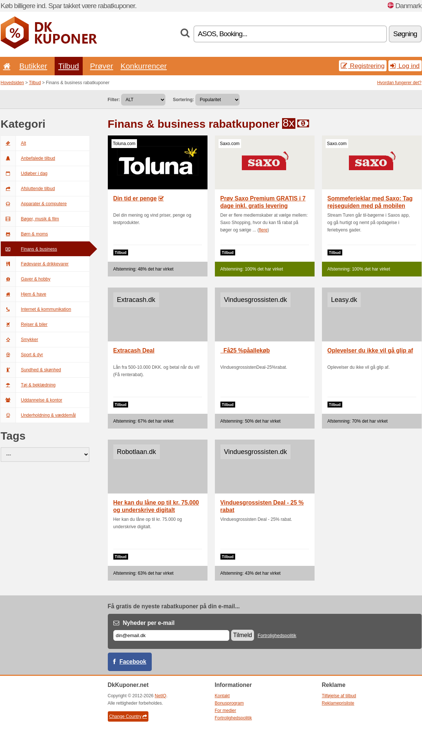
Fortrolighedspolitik (277, 635)
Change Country (128, 716)
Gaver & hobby (26, 279)
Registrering (363, 65)
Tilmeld (242, 635)
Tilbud (68, 66)
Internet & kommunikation (36, 309)
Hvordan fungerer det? (399, 82)
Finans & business (29, 249)
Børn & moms (24, 234)
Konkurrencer (143, 66)
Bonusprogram (229, 703)
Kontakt (222, 695)
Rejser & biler (24, 324)
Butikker (33, 66)
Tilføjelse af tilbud (339, 695)
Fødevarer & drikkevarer (35, 264)
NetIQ (160, 695)
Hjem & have (24, 294)
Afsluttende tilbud (28, 188)
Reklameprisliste (338, 703)
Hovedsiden (12, 82)
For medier (225, 710)
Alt (13, 143)
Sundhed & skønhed (31, 369)
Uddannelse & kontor (31, 400)
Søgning (405, 34)
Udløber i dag (24, 173)
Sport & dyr (22, 354)
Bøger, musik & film (30, 219)
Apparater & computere (34, 203)
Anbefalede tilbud (28, 158)
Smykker (19, 339)
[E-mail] (171, 635)
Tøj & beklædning (28, 385)
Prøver (101, 66)
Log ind (405, 65)
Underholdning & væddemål (38, 415)
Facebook (133, 661)
